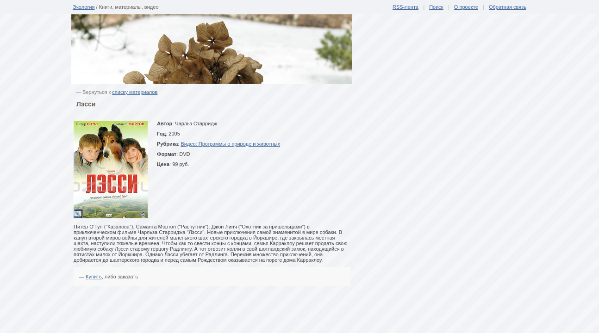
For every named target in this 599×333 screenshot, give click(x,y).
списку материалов (134, 92)
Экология (84, 7)
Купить (94, 276)
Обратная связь (507, 7)
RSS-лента (405, 7)
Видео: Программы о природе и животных (230, 144)
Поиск (436, 7)
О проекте (466, 7)
